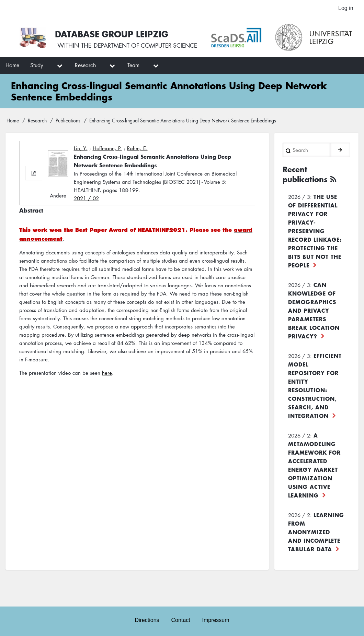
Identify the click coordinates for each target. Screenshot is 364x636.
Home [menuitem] (12, 97)
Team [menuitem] (133, 97)
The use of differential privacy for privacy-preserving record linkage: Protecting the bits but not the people (315, 262)
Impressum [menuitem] (216, 619)
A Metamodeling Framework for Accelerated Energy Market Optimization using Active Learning (314, 497)
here (107, 405)
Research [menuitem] (85, 97)
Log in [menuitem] (345, 8)
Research (37, 152)
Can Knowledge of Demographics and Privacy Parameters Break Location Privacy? (314, 342)
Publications (68, 152)
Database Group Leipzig (159, 30)
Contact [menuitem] (180, 619)
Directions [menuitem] (146, 619)
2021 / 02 (86, 230)
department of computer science (194, 43)
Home (13, 152)
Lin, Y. (81, 180)
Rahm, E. (137, 180)
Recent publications (307, 206)
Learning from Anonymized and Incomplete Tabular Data (316, 563)
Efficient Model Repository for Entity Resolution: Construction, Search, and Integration (315, 417)
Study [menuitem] (36, 97)
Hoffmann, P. (107, 180)
